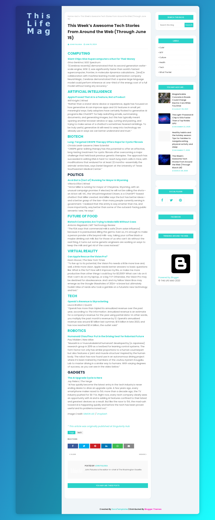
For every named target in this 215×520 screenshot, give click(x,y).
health (162, 62)
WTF (161, 52)
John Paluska (101, 465)
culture (162, 57)
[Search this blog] (171, 25)
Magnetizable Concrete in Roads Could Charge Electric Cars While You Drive (181, 100)
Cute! (161, 47)
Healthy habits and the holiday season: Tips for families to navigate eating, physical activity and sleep (182, 140)
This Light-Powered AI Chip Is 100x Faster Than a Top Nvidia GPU (182, 119)
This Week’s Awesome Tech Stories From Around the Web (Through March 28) (182, 162)
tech (80, 432)
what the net (165, 72)
